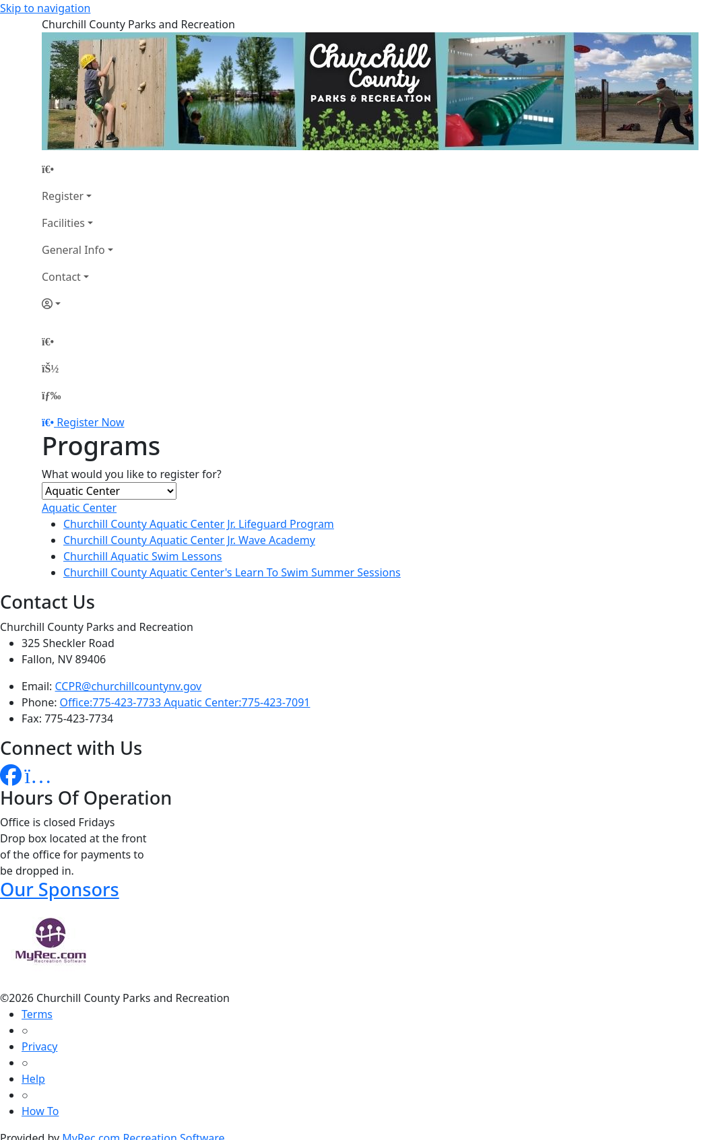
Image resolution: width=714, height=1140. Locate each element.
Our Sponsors (59, 889)
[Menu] (51, 395)
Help (33, 1078)
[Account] (77, 303)
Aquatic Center (79, 507)
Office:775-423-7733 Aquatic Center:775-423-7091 (185, 702)
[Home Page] (77, 169)
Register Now (90, 422)
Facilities (63, 222)
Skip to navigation (45, 8)
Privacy (39, 1046)
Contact (61, 276)
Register (63, 196)
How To (40, 1111)
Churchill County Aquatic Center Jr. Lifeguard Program (198, 523)
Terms (37, 1014)
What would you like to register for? (132, 474)
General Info (73, 249)
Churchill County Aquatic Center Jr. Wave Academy (189, 540)
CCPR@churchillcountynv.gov (128, 686)
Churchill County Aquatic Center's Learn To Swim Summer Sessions (232, 572)
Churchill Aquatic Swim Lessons (142, 556)
